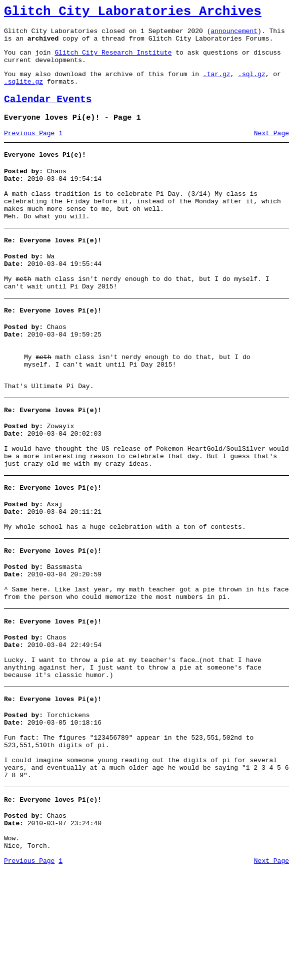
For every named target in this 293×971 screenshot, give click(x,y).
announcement (234, 35)
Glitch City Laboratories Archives (133, 13)
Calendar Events (48, 113)
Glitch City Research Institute (113, 59)
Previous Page (29, 149)
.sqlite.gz (23, 93)
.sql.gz (252, 84)
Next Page (271, 149)
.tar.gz (216, 84)
